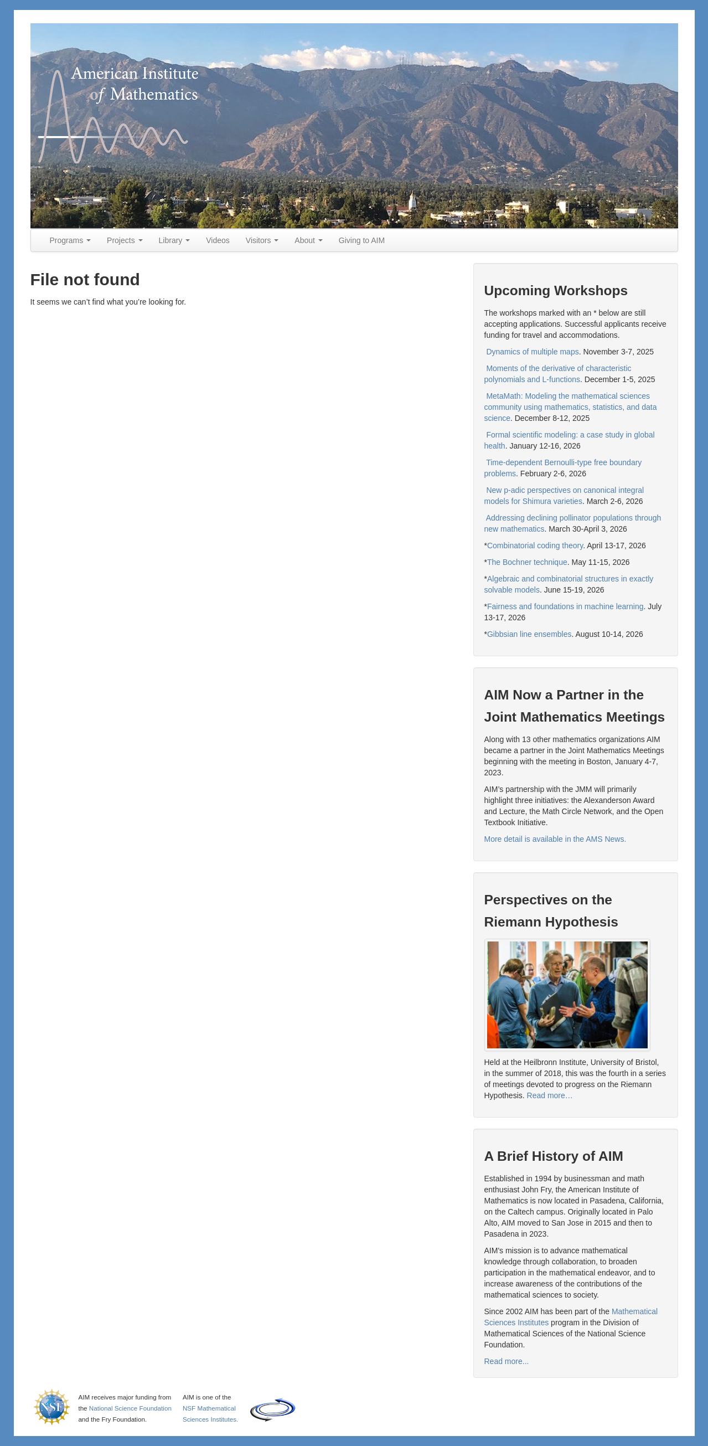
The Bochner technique (527, 562)
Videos (218, 240)
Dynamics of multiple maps (532, 351)
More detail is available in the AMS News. (555, 839)
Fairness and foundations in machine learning (565, 606)
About (308, 240)
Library (174, 240)
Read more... (506, 1361)
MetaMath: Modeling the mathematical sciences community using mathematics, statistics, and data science (570, 407)
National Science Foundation (130, 1408)
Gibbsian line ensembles (529, 634)
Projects (124, 240)
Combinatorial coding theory (535, 545)
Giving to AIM (362, 240)
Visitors (262, 240)
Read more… (550, 1095)
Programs (70, 240)
